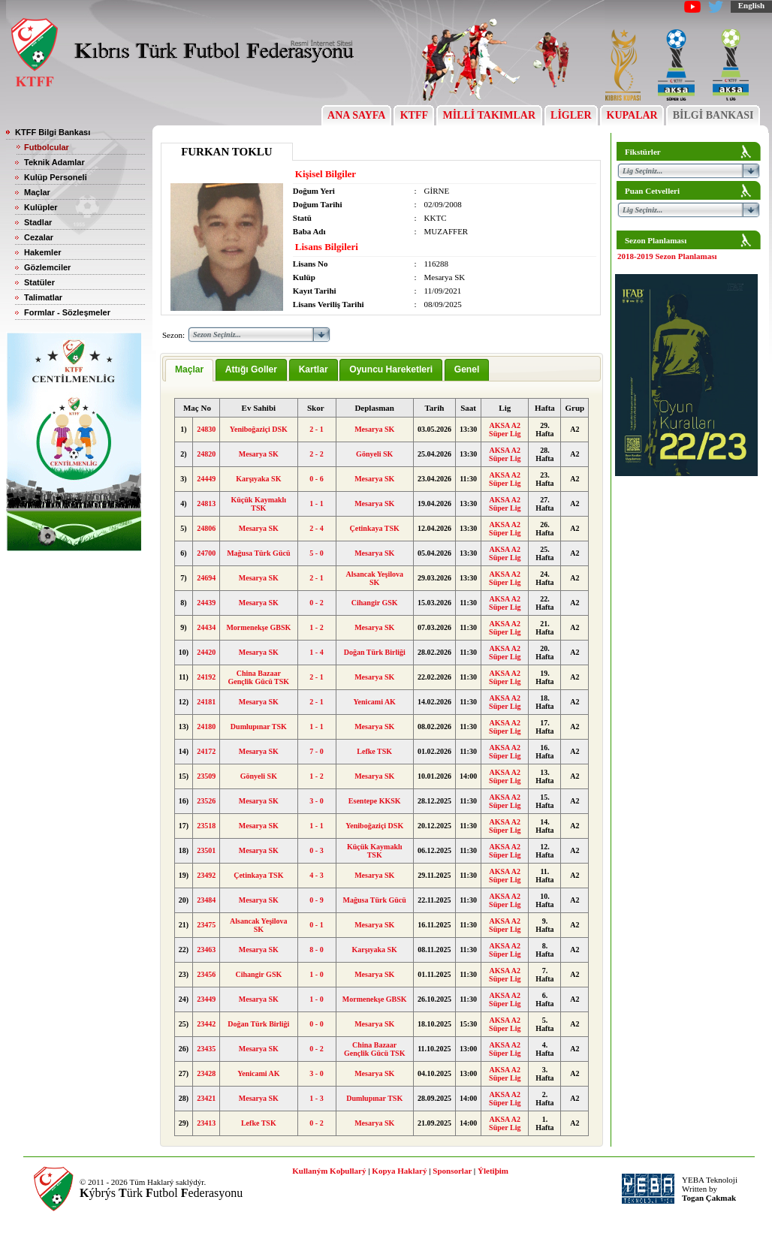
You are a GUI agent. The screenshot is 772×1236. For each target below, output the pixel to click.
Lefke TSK (374, 751)
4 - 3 (316, 875)
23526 (206, 801)
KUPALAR (632, 115)
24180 (206, 726)
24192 (206, 677)
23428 (206, 1073)
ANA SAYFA (356, 115)
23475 (206, 925)
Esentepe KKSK (374, 801)
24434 (206, 627)
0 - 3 (316, 850)
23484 (206, 900)
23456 (206, 974)
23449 (206, 999)
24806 (206, 528)
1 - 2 (316, 627)
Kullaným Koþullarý (329, 1170)
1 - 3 (316, 1098)
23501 (206, 850)
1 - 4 (316, 652)
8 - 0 (316, 949)
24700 (206, 553)
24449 (206, 479)
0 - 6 (316, 479)
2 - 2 (316, 454)
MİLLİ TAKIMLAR (489, 115)
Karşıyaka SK (258, 479)
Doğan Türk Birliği (375, 652)
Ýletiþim (493, 1170)
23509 (206, 776)
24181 (206, 702)
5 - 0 (316, 553)
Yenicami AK (375, 702)
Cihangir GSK (374, 602)
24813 (206, 503)
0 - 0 (316, 1024)
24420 (206, 652)
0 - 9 (316, 900)
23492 (206, 875)
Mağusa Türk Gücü (258, 553)
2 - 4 (316, 528)
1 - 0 (316, 974)
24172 (206, 751)
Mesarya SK (374, 429)
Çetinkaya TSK (375, 528)
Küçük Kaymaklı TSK (259, 504)
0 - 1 (316, 925)
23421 (206, 1098)
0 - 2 (316, 602)
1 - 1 (316, 503)
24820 (206, 454)
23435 (206, 1049)
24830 (206, 429)
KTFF (413, 115)
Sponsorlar (452, 1170)
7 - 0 (316, 751)
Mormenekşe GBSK (258, 627)
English (751, 5)
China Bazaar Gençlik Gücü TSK (259, 677)
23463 (206, 949)
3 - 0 (316, 801)
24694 (206, 578)
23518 (206, 825)
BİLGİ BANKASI (713, 115)
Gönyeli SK (374, 454)
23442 (206, 1024)
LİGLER (571, 115)
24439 (206, 602)
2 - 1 (316, 429)
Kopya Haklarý (399, 1170)
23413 (206, 1123)
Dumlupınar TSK (259, 726)
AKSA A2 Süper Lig (504, 429)
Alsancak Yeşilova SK (374, 578)
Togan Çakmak (709, 1197)
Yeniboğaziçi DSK (259, 429)
